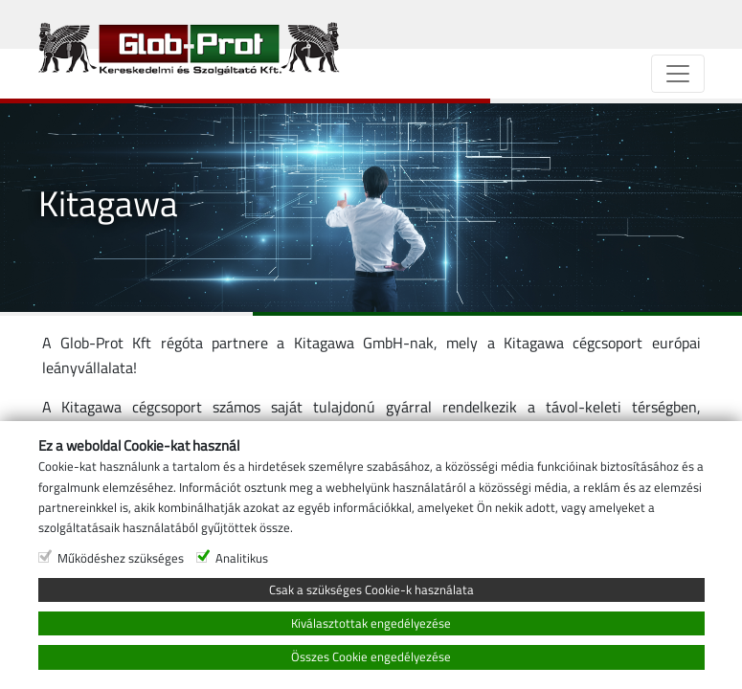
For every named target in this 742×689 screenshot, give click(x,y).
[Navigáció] (678, 74)
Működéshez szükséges (120, 656)
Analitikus (241, 656)
